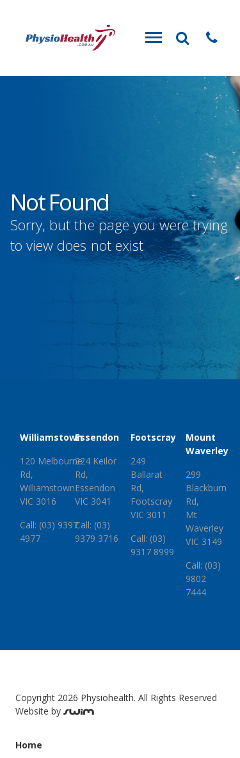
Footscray (153, 437)
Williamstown (51, 437)
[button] (212, 38)
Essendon (97, 437)
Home (28, 745)
